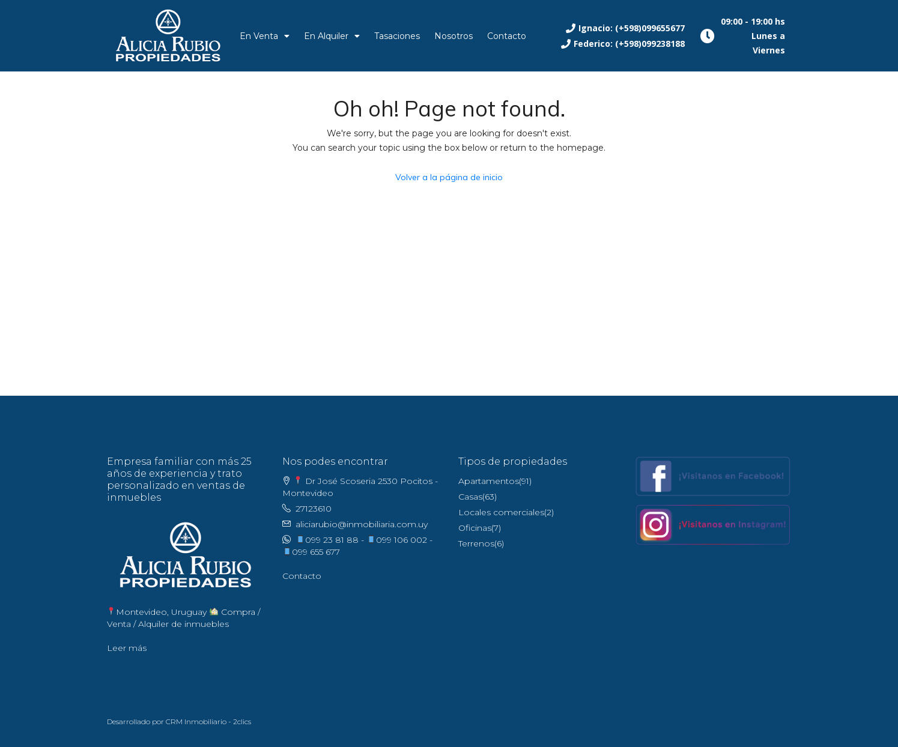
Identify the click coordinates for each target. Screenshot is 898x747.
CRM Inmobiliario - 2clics (208, 721)
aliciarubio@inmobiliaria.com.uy (362, 524)
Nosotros (453, 36)
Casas (470, 496)
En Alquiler (332, 36)
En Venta (265, 36)
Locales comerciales (501, 512)
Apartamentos (488, 481)
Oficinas (474, 527)
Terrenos (476, 543)
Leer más (127, 648)
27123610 (314, 508)
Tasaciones (397, 36)
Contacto (506, 36)
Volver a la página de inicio (449, 177)
